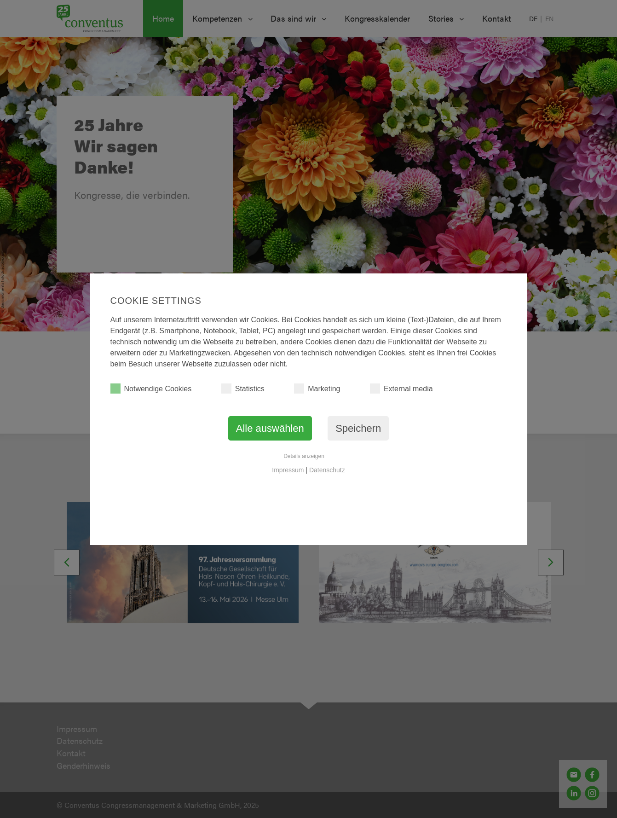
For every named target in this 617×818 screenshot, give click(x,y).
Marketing (317, 388)
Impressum (288, 470)
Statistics (243, 388)
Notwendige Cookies (151, 388)
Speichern (358, 428)
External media (401, 388)
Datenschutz (327, 470)
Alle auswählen (270, 428)
